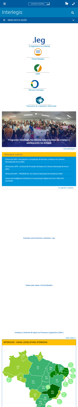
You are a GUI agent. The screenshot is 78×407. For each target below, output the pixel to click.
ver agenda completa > (66, 188)
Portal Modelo (38, 59)
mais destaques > (69, 149)
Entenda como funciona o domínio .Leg (39, 238)
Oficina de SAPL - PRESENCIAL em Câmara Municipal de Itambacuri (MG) (34, 174)
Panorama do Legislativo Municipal (41, 106)
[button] (66, 4)
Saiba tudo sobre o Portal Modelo (39, 285)
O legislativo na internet (39, 46)
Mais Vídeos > (71, 338)
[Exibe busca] (72, 13)
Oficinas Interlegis (36, 90)
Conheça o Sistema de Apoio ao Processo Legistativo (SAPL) (39, 333)
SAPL (38, 74)
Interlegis (12, 12)
